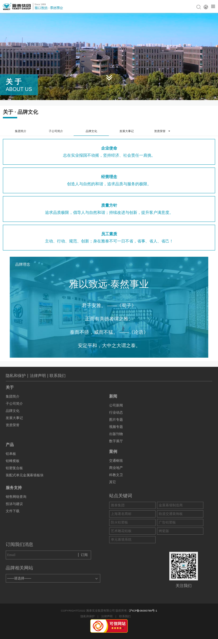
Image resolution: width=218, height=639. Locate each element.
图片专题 (116, 445)
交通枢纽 (116, 479)
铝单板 (11, 435)
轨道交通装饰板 (171, 540)
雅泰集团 (118, 531)
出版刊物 (116, 459)
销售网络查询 (16, 482)
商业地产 (116, 486)
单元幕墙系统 (121, 565)
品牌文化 (91, 131)
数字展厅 (116, 466)
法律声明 (107, 616)
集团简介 (20, 131)
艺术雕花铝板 (121, 557)
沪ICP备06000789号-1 (143, 610)
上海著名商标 (121, 540)
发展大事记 (126, 131)
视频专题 (116, 452)
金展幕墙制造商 (171, 531)
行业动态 (116, 438)
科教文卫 (116, 493)
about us (19, 89)
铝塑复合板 (14, 450)
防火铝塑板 (119, 548)
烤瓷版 (164, 557)
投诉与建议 (14, 489)
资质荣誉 (12, 403)
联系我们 (125, 616)
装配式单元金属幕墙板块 (25, 457)
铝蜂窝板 (12, 443)
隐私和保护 (87, 616)
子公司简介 (56, 131)
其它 (112, 500)
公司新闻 (116, 431)
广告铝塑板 (167, 548)
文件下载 (12, 496)
